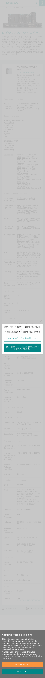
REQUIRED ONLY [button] (22, 664)
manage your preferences (14, 652)
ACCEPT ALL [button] (22, 672)
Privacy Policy (35, 656)
